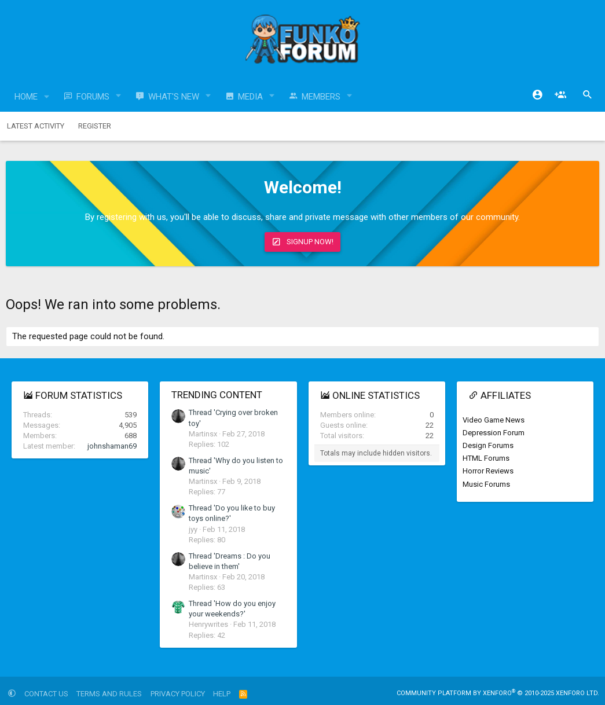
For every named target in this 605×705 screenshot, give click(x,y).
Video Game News (494, 420)
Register (94, 126)
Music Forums (486, 484)
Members (321, 96)
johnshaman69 (112, 446)
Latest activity (35, 126)
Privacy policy (178, 693)
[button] (47, 97)
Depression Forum (494, 432)
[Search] (587, 95)
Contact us (46, 693)
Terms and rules (109, 693)
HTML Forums (486, 458)
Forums (92, 96)
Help (221, 693)
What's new (173, 96)
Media (250, 96)
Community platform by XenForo (498, 693)
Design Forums (488, 445)
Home (26, 96)
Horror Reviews (488, 471)
